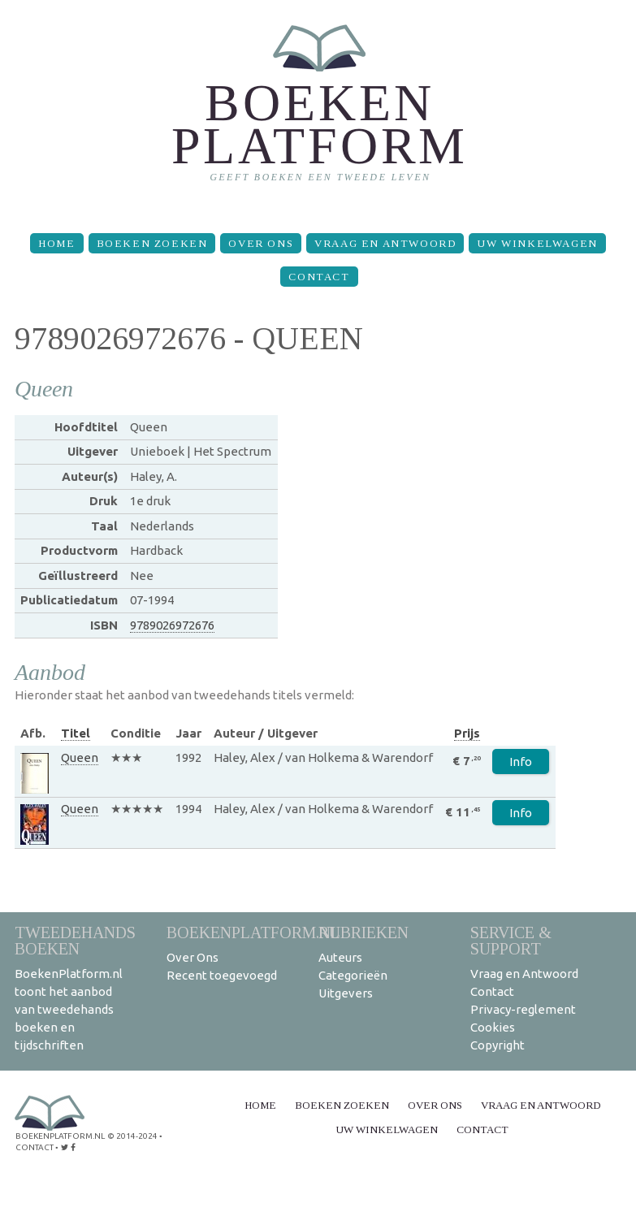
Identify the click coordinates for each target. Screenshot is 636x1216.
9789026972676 (172, 625)
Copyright (497, 1045)
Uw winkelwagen (537, 243)
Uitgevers (345, 993)
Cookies (492, 1027)
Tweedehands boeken (75, 940)
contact (34, 1147)
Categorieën (352, 975)
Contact (318, 276)
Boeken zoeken (152, 243)
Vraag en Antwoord (385, 243)
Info (520, 761)
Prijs (467, 733)
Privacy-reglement (523, 1009)
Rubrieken (363, 932)
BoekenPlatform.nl (253, 932)
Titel (75, 733)
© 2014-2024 (132, 1136)
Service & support (511, 940)
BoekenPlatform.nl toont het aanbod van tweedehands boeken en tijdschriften (69, 1009)
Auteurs (340, 957)
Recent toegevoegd (222, 975)
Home (56, 243)
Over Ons (260, 243)
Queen (79, 757)
